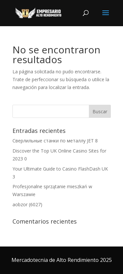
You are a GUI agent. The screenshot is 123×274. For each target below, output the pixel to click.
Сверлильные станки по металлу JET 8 (55, 140)
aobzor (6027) (27, 204)
